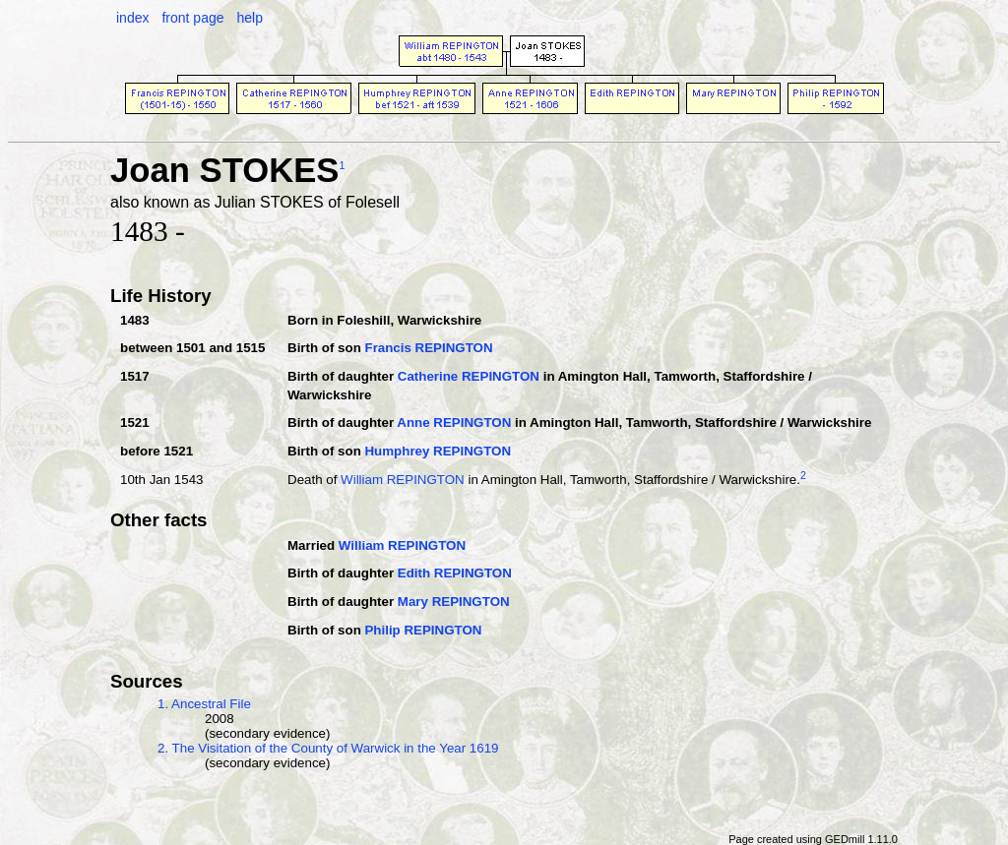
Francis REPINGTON (428, 347)
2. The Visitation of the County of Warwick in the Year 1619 (328, 748)
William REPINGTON (403, 479)
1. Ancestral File (204, 703)
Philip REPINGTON (422, 630)
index (132, 18)
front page (192, 18)
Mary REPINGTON (454, 601)
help (249, 18)
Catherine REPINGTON (468, 376)
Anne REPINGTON (454, 422)
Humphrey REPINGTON (437, 451)
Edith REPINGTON (455, 573)
